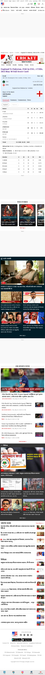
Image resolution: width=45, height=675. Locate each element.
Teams (26, 65)
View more (39, 523)
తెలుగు (14, 1)
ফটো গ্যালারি (19, 10)
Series (32, 65)
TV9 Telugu (27, 652)
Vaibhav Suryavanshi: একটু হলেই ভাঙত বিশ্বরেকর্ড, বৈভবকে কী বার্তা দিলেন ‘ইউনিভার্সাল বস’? (16, 416)
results (15, 65)
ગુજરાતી (22, 1)
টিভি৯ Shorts (6, 10)
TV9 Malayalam (31, 655)
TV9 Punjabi (15, 655)
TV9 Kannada (36, 652)
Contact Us (5, 643)
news (2, 65)
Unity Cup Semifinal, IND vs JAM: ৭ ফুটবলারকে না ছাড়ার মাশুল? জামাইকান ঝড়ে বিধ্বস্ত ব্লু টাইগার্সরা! (17, 425)
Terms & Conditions (27, 646)
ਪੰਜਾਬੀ (26, 1)
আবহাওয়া (25, 10)
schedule (8, 65)
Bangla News (4, 53)
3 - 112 (5, 153)
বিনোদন (38, 8)
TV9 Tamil (23, 655)
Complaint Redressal (35, 643)
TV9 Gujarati (6, 655)
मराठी (18, 1)
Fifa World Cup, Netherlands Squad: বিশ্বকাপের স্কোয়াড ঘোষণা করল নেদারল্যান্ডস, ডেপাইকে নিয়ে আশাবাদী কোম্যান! (16, 406)
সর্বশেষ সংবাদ (6, 523)
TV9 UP (39, 655)
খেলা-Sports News (22, 366)
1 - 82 (14, 151)
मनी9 (40, 1)
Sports (11, 53)
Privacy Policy (15, 646)
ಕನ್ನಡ (10, 1)
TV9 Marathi (19, 652)
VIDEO (12, 10)
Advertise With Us (22, 643)
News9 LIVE (17, 658)
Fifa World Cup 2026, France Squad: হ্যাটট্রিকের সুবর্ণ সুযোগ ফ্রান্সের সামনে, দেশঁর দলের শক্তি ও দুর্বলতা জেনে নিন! (22, 395)
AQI (31, 4)
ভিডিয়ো (3, 559)
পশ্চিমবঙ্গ (33, 8)
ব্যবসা (42, 8)
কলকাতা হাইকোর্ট (32, 10)
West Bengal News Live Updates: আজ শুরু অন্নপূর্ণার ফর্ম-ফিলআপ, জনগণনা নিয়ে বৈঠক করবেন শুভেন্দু (33, 307)
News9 (6, 1)
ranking (20, 65)
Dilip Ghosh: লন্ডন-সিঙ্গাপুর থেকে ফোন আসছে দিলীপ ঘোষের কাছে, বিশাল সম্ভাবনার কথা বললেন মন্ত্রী (33, 328)
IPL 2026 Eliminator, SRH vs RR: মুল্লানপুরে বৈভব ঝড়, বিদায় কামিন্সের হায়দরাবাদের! (17, 434)
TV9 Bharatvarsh (10, 652)
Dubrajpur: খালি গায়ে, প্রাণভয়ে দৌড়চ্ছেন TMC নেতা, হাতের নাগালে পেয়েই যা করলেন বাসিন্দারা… (33, 494)
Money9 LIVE (26, 658)
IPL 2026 (21, 8)
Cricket (17, 53)
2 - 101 (28, 151)
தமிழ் (30, 1)
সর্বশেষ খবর (6, 8)
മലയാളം (35, 1)
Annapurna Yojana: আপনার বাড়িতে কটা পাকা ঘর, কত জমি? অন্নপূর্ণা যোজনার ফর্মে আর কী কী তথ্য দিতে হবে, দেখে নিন (11, 494)
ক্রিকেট (3, 419)
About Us (13, 643)
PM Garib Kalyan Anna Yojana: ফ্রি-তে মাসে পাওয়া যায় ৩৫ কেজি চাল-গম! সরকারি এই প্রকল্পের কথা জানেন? (10, 307)
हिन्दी (2, 1)
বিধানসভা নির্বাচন (14, 8)
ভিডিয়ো (5, 445)
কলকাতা (27, 8)
